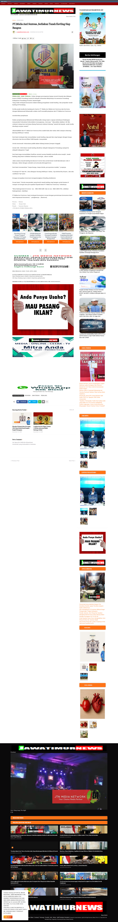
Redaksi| (67, 917)
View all (71, 409)
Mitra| (54, 917)
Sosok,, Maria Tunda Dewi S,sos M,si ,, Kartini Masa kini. (73, 865)
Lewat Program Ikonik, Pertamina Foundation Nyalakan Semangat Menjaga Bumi (51, 236)
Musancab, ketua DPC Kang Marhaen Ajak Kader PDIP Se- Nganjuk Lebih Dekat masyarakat (91, 397)
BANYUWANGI (72, 3)
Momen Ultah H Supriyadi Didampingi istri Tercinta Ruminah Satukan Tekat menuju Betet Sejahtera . (92, 392)
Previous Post (15, 460)
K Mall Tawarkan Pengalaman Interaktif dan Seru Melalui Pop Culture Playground (66, 236)
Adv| (51, 917)
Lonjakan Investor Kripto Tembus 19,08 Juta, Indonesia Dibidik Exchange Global (42, 428)
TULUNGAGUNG (64, 3)
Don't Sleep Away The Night (18, 810)
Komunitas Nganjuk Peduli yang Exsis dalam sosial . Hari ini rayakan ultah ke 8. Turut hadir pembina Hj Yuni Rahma (34, 866)
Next (14, 752)
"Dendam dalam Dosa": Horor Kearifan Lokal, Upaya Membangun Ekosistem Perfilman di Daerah (34, 851)
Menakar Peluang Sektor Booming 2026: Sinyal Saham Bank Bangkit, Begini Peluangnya (21, 428)
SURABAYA (3, 3)
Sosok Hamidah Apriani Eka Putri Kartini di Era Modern (24, 897)
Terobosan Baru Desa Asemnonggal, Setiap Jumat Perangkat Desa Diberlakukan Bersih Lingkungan (81, 882)
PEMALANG (44, 395)
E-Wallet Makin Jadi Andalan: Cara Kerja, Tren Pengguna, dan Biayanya (35, 236)
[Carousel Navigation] (43, 250)
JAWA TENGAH (35, 395)
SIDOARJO (10, 3)
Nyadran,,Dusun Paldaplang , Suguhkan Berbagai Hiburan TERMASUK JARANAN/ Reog (81, 851)
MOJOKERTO (22, 3)
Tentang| (41, 917)
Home (14, 20)
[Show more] (47, 401)
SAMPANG (16, 3)
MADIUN (46, 3)
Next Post (71, 460)
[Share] (72, 32)
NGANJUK (40, 3)
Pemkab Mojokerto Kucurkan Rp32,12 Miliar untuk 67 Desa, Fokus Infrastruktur (79, 835)
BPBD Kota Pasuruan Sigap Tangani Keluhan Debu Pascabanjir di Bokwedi (78, 897)
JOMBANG (34, 3)
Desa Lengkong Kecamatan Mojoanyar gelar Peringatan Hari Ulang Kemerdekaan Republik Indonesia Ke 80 (33, 882)
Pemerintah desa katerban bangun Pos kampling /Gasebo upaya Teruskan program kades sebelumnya (91, 606)
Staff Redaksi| (60, 917)
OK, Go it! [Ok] (8, 917)
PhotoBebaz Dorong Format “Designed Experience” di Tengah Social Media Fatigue (20, 236)
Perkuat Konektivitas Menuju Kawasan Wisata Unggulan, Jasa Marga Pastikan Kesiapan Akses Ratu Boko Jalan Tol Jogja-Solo (92, 314)
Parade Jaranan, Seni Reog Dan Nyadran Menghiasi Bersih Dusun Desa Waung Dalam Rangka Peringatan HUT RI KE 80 (91, 614)
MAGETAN (57, 3)
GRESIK (28, 3)
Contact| (36, 917)
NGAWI (51, 3)
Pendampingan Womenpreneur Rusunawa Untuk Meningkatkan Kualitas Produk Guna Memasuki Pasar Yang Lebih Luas (34, 835)
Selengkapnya (20, 241)
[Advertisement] (43, 371)
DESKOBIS (20, 20)
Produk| (47, 917)
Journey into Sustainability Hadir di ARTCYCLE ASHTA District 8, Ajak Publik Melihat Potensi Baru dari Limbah (92, 335)
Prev (12, 752)
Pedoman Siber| (29, 917)
